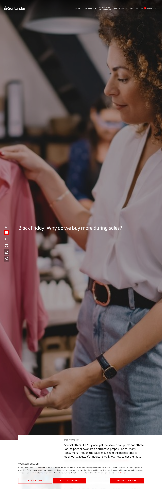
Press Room (119, 8)
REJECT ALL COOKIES (69, 480)
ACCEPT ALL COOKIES (126, 480)
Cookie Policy (122, 473)
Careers (129, 8)
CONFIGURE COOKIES (35, 480)
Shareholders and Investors (105, 8)
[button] (6, 235)
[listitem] (6, 235)
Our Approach (90, 8)
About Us (77, 8)
